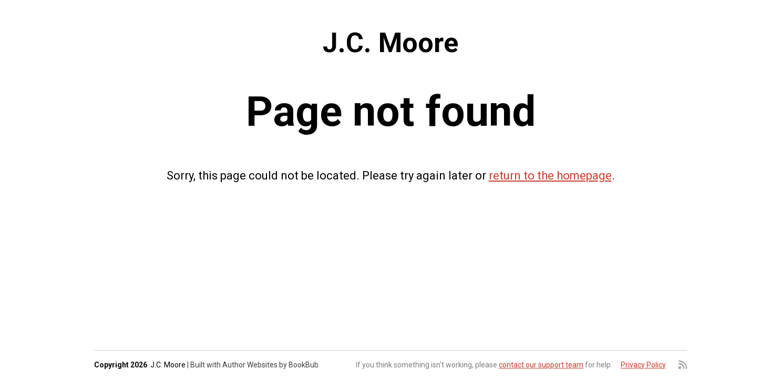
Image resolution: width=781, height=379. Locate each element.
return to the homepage (550, 175)
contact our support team (541, 365)
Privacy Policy (643, 365)
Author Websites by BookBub (270, 365)
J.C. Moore (390, 43)
